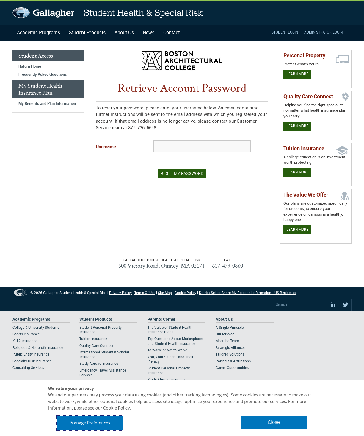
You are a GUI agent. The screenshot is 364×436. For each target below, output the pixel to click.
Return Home (29, 66)
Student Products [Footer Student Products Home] (95, 319)
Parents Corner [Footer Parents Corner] (161, 319)
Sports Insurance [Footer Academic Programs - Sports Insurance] (26, 334)
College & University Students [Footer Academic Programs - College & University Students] (35, 328)
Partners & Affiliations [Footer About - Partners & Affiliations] (233, 361)
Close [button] (274, 422)
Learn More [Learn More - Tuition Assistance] (297, 172)
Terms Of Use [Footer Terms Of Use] (144, 293)
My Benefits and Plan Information (47, 104)
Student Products (87, 32)
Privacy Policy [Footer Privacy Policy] (120, 293)
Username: (106, 147)
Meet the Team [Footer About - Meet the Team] (227, 341)
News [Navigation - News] (148, 32)
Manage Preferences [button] (90, 423)
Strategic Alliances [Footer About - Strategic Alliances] (230, 348)
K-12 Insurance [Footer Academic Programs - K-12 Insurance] (24, 341)
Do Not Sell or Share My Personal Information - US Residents (247, 293)
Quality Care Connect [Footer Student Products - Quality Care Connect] (96, 346)
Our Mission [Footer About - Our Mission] (225, 334)
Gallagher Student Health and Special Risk (107, 12)
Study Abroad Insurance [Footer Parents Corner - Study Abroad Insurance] (167, 380)
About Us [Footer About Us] (224, 319)
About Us (124, 32)
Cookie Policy (185, 293)
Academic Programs (38, 32)
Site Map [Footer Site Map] (165, 293)
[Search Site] (300, 305)
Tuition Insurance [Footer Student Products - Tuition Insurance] (93, 339)
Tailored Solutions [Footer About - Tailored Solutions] (230, 354)
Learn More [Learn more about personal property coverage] (297, 74)
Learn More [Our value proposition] (297, 230)
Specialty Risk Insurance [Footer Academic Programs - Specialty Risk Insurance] (31, 361)
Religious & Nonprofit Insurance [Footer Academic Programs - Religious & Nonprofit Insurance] (37, 348)
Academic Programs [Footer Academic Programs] (31, 319)
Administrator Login (323, 32)
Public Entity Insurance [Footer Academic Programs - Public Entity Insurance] (30, 354)
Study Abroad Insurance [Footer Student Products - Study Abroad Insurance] (98, 364)
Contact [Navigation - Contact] (171, 32)
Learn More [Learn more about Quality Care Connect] (297, 126)
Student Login (285, 32)
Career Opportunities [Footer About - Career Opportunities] (232, 368)
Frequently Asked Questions (42, 74)
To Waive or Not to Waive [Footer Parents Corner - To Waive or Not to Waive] (167, 350)
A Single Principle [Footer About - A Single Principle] (230, 328)
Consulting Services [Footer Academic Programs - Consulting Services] (28, 368)
